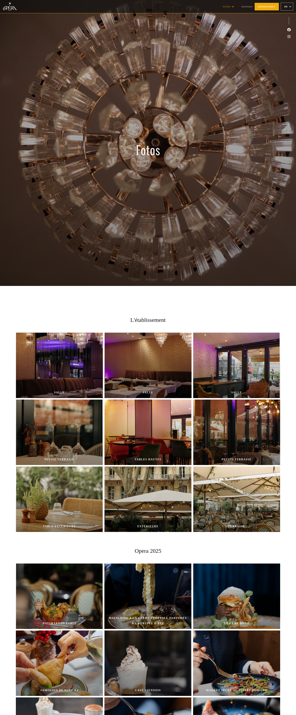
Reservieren (266, 6)
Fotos (228, 6)
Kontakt (247, 6)
